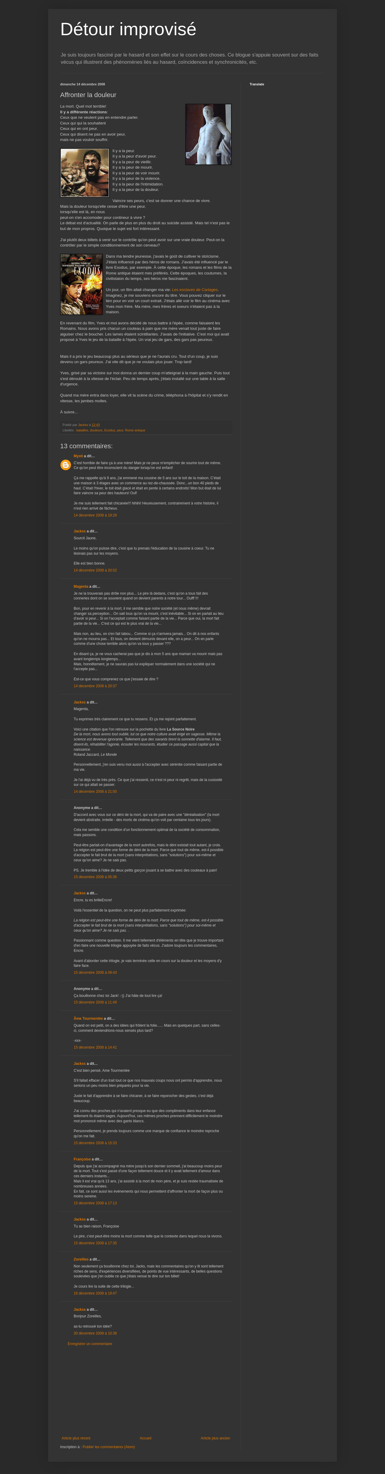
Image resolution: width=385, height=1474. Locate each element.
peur (120, 430)
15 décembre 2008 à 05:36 (95, 877)
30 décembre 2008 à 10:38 (95, 1333)
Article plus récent (76, 1438)
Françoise (82, 1159)
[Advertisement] (146, 1391)
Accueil (146, 1438)
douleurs (96, 430)
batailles (82, 430)
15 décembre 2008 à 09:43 (95, 972)
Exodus (109, 430)
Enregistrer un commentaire (90, 1344)
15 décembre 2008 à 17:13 (95, 1203)
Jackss (80, 531)
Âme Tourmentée (88, 1018)
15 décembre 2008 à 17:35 (95, 1243)
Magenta (81, 586)
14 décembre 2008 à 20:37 (95, 686)
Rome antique (135, 430)
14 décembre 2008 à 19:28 (95, 515)
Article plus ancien (215, 1438)
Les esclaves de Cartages (195, 289)
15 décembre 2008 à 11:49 (95, 1002)
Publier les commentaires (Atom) (109, 1447)
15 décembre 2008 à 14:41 (95, 1047)
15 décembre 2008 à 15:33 (95, 1143)
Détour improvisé (128, 29)
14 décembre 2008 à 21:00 (95, 791)
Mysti (78, 456)
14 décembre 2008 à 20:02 (95, 570)
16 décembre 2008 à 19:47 (95, 1293)
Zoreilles (81, 1259)
